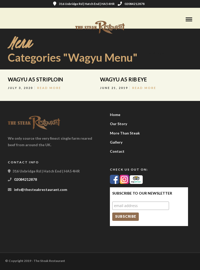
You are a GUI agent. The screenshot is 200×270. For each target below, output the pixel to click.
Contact (117, 151)
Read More (49, 87)
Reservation (161, 53)
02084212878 (131, 4)
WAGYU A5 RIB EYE (123, 79)
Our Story (118, 123)
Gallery (116, 142)
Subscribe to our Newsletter (142, 193)
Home (115, 114)
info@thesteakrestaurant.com (40, 189)
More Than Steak (125, 133)
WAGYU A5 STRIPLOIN (35, 79)
